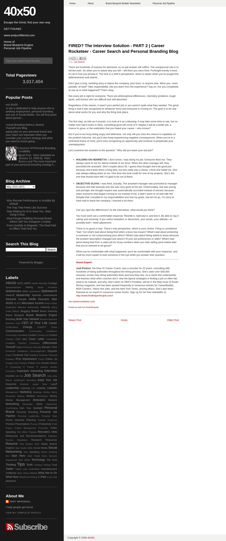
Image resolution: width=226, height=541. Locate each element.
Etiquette (52, 351)
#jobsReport (35, 291)
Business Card (13, 323)
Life (33, 388)
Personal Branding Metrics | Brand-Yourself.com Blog (23, 126)
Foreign (9, 363)
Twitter (10, 468)
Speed (44, 452)
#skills (32, 299)
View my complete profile (23, 513)
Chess (54, 327)
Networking (12, 403)
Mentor (46, 392)
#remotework (50, 295)
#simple (22, 299)
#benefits (43, 283)
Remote (9, 440)
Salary (44, 444)
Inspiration (23, 370)
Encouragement (37, 351)
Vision (26, 473)
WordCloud (24, 477)
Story (44, 456)
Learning (25, 388)
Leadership (12, 387)
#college (52, 283)
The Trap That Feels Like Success (27, 207)
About (91, 3)
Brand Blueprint (15, 315)
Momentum (42, 396)
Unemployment (49, 469)
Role (22, 444)
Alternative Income (32, 303)
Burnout (44, 319)
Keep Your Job (47, 379)
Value (19, 473)
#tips (54, 299)
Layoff (54, 384)
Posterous (52, 420)
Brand (34, 311)
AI (15, 303)
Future (31, 363)
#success (43, 299)
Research (36, 440)
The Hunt (51, 460)
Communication (15, 330)
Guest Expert (84, 262)
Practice (10, 424)
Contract (10, 339)
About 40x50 (10, 104)
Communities (35, 331)
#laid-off (10, 295)
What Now (12, 476)
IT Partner (28, 367)
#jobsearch (49, 291)
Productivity (45, 424)
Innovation (11, 371)
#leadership (23, 295)
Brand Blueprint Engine (41, 315)
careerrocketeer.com (83, 301)
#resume (11, 299)
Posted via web (74, 307)
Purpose (33, 432)
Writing (34, 477)
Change (27, 327)
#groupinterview (13, 287)
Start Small (34, 456)
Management (12, 392)
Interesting (36, 370)
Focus (41, 359)
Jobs (49, 376)
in (48, 477)
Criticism (22, 343)
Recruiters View (47, 431)
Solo (26, 452)
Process (34, 424)
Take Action (24, 460)
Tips (21, 464)
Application (11, 307)
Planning (31, 420)
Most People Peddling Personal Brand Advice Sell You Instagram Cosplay (29, 220)
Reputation (22, 440)
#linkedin (36, 295)
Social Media (40, 448)
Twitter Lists (21, 469)
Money (53, 396)
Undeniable (34, 469)
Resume (12, 443)
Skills (29, 448)
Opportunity (51, 404)
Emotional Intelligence (17, 351)
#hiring (29, 287)
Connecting (11, 335)
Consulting (22, 335)
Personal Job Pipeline (164, 3)
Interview (50, 371)
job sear (53, 477)
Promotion (43, 428)
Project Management (25, 428)
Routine (29, 444)
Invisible (10, 376)
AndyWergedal (92, 307)
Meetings (37, 392)
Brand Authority (48, 311)
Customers (34, 343)
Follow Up (51, 359)
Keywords (11, 384)
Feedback (33, 355)
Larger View (40, 384)
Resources (51, 440)
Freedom (23, 363)
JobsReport (19, 380)
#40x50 (11, 283)
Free (16, 363)
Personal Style (49, 416)
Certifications (12, 327)
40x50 (19, 11)
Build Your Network (27, 319)
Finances (43, 355)
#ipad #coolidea (47, 287)
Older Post (173, 320)
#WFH (27, 283)
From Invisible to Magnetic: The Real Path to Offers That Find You (31, 227)
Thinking (11, 464)
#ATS (20, 283)
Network (52, 400)
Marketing (25, 391)
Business (53, 319)
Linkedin (52, 387)
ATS (19, 303)
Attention (22, 307)
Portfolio (41, 420)
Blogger (38, 262)
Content (53, 335)
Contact (32, 335)
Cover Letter (37, 338)
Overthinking (12, 408)
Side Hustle (21, 448)
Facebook (18, 355)
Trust (54, 465)
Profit (54, 424)
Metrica (21, 396)
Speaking (34, 452)
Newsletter (28, 404)
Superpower (11, 460)
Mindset (30, 396)
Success (53, 456)
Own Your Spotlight (31, 408)
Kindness (24, 384)
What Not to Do (47, 472)
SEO (37, 444)
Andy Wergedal (20, 501)
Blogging (25, 311)
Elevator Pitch (49, 347)
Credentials (51, 339)
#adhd (35, 283)
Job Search (79, 62)
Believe (15, 311)
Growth (45, 363)
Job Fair (19, 376)
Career (53, 323)
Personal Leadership (28, 416)
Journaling (31, 380)
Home (72, 3)
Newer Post (74, 320)
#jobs (25, 291)
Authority (45, 307)
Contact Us (42, 335)
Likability (40, 388)
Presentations (22, 424)
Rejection (52, 436)
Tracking (38, 465)
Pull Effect (22, 432)
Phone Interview (15, 420)
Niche (39, 404)
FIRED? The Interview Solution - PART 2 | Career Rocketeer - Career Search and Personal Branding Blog (123, 48)
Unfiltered (11, 473)
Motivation (39, 399)
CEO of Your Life (34, 323)
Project (9, 428)
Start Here (18, 455)
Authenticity (33, 307)
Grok (38, 363)
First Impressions (26, 358)
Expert (9, 355)
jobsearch (11, 481)
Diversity (37, 347)
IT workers (42, 367)
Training (47, 465)
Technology (38, 459)
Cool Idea (21, 339)
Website (33, 473)
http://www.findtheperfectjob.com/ (94, 295)
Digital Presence (24, 347)
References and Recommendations (26, 436)
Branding (10, 319)
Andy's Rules (51, 303)
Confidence (51, 331)
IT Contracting (13, 367)
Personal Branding (27, 412)
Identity (53, 367)
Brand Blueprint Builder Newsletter (123, 3)
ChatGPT (41, 327)
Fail (26, 355)
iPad (43, 476)
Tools (29, 464)
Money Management (18, 400)
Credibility (10, 343)
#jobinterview (13, 291)
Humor (53, 363)
